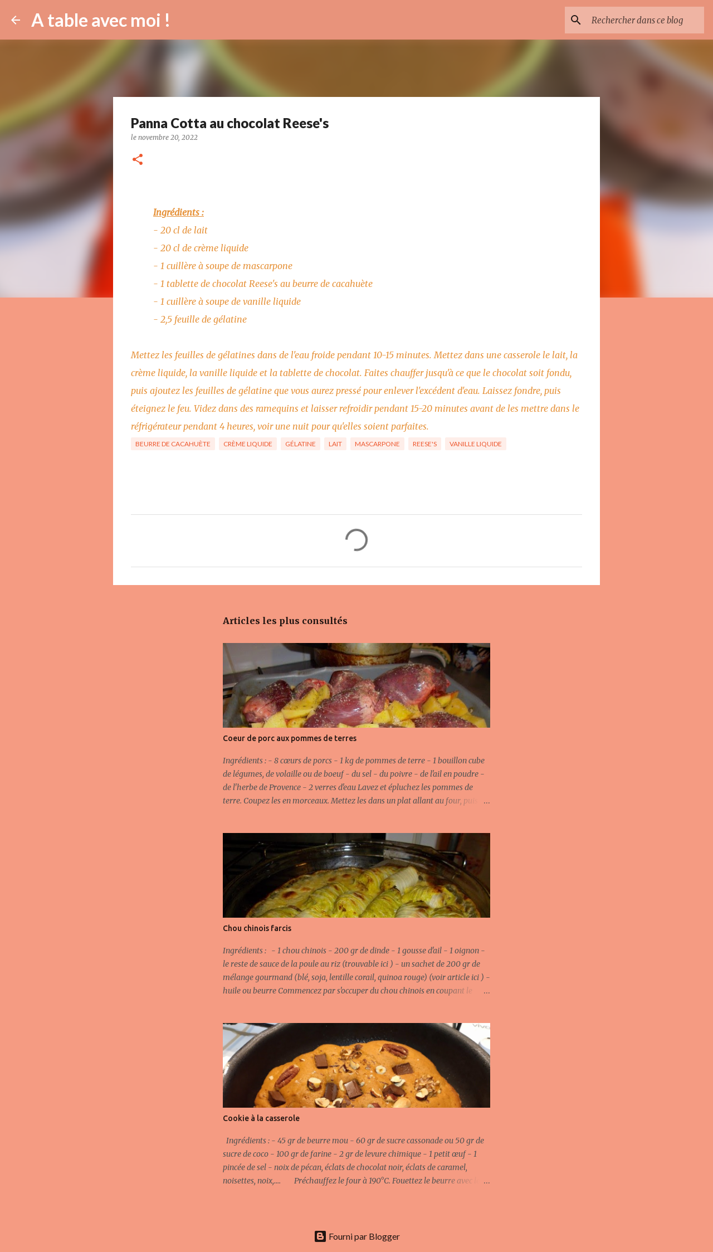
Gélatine (300, 444)
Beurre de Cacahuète (173, 444)
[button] (137, 160)
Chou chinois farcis (257, 928)
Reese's (425, 444)
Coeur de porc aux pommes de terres (289, 738)
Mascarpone (377, 444)
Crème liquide (247, 444)
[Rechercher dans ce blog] (645, 20)
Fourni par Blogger (357, 1236)
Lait (335, 444)
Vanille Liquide (476, 444)
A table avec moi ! (100, 20)
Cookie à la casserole (261, 1118)
